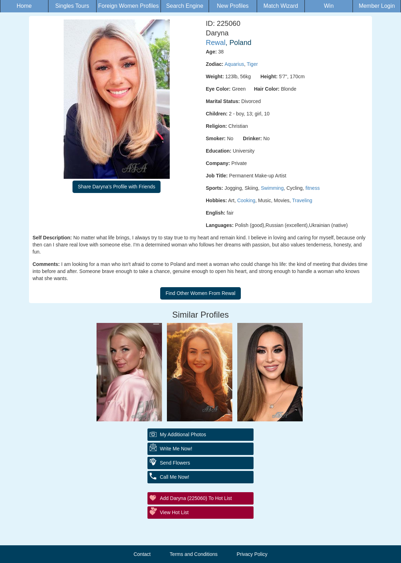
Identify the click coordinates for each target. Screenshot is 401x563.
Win (329, 6)
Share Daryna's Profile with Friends (116, 186)
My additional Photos (183, 434)
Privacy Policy (252, 554)
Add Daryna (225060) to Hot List (196, 498)
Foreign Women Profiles (128, 6)
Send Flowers (175, 463)
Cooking (246, 200)
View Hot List (174, 512)
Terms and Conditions (193, 554)
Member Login (377, 6)
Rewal (216, 42)
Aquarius (234, 64)
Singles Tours (72, 6)
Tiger (252, 64)
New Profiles (233, 6)
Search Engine (184, 6)
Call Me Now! (174, 477)
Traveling (302, 200)
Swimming (272, 188)
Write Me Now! (176, 448)
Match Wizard (280, 6)
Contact (142, 554)
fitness (313, 188)
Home (24, 6)
